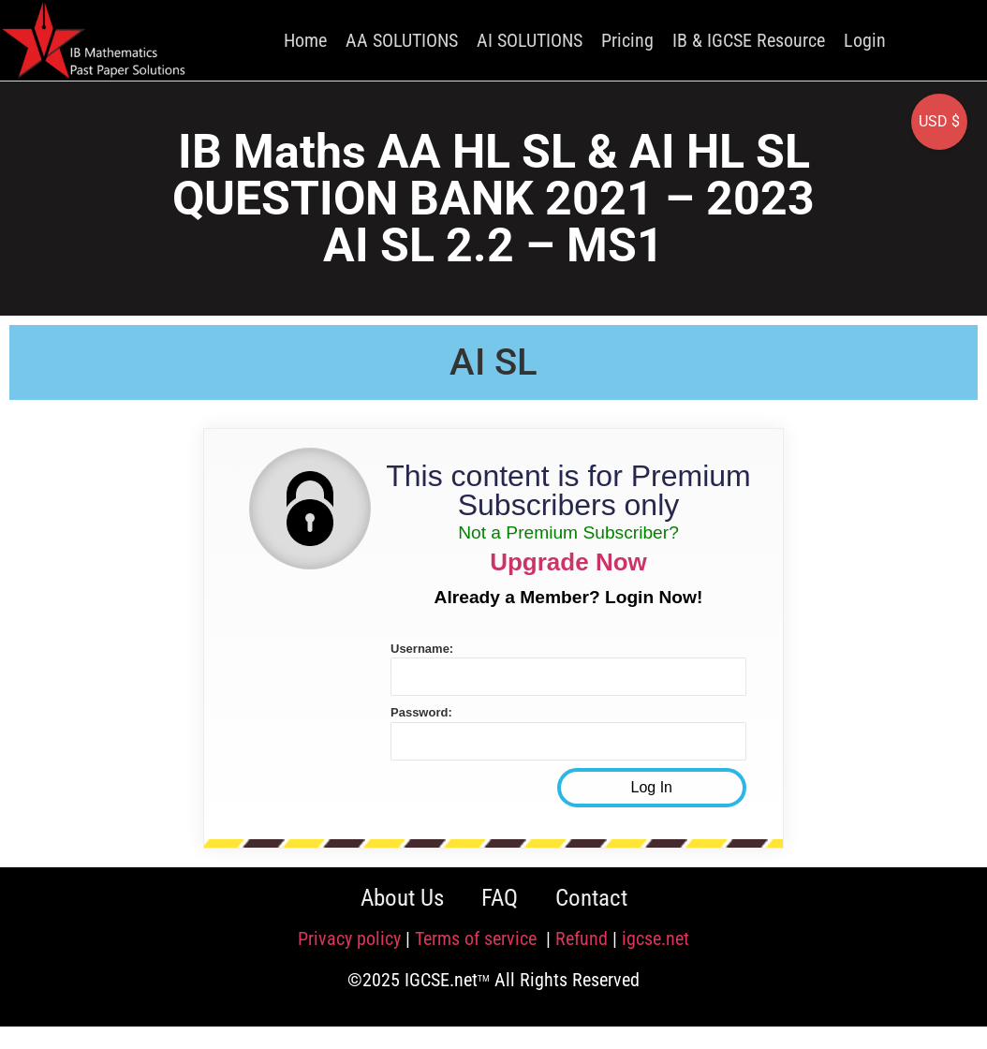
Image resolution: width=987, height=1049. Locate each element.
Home (305, 40)
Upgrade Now (568, 562)
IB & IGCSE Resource (748, 40)
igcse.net (655, 938)
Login (865, 40)
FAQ (499, 897)
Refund (581, 938)
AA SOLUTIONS (402, 40)
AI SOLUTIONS (529, 40)
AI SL (493, 362)
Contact (591, 897)
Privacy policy (349, 938)
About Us (402, 897)
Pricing (627, 40)
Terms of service (478, 938)
